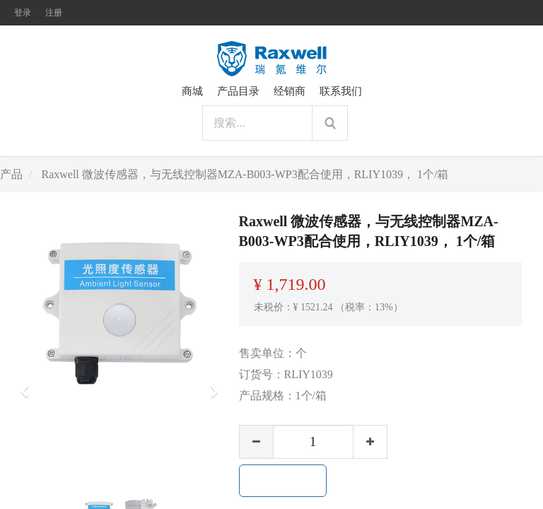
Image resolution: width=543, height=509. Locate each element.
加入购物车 (283, 481)
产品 (11, 174)
